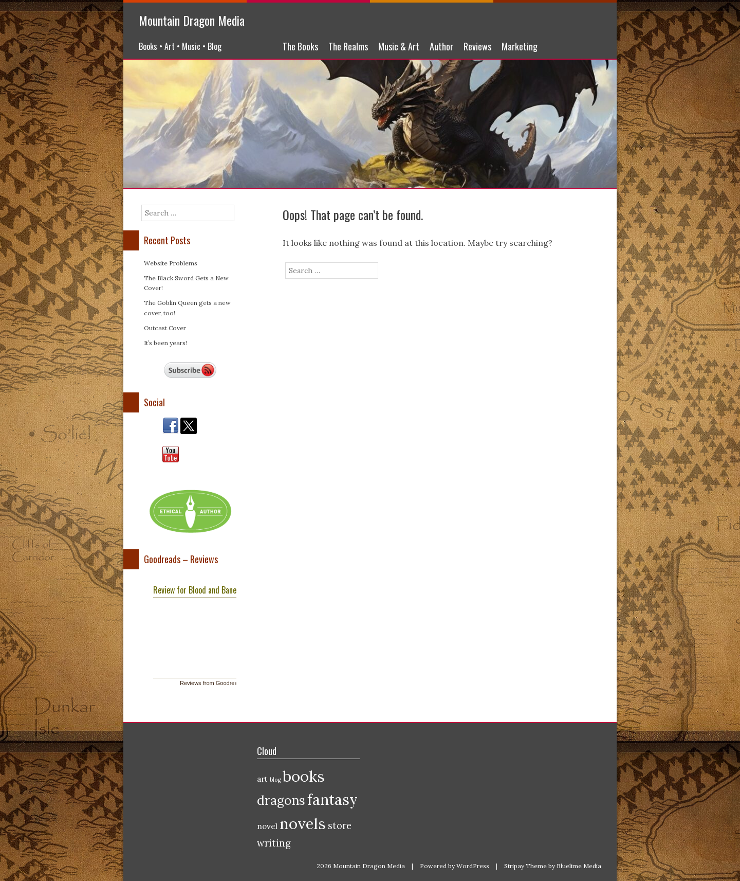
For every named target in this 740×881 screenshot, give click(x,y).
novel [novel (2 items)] (267, 826)
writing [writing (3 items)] (274, 843)
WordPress (472, 866)
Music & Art (398, 46)
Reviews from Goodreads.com (218, 683)
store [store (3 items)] (339, 826)
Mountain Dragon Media (192, 20)
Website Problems (170, 263)
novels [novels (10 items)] (303, 823)
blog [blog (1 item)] (275, 779)
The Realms (348, 46)
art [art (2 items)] (262, 779)
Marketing (520, 46)
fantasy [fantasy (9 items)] (332, 799)
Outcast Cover (165, 328)
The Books (300, 46)
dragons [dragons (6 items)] (281, 800)
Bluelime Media (579, 866)
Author (441, 46)
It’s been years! (165, 343)
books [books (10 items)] (304, 776)
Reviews (477, 46)
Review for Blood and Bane (194, 590)
